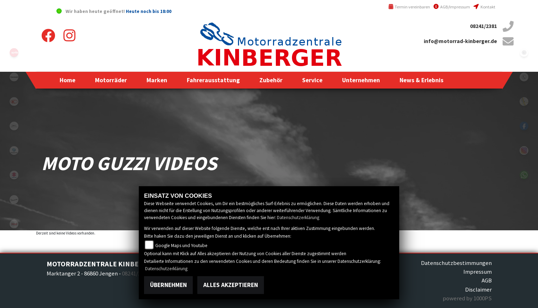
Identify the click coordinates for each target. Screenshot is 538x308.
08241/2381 (483, 26)
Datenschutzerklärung (298, 217)
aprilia (14, 52)
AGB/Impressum (452, 6)
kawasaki (14, 77)
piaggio (14, 150)
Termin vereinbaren (409, 6)
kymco (14, 101)
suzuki (14, 175)
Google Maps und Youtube (181, 245)
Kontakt (484, 6)
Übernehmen (168, 285)
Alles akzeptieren (230, 285)
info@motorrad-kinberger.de (460, 41)
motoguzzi (14, 125)
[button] (111, 80)
